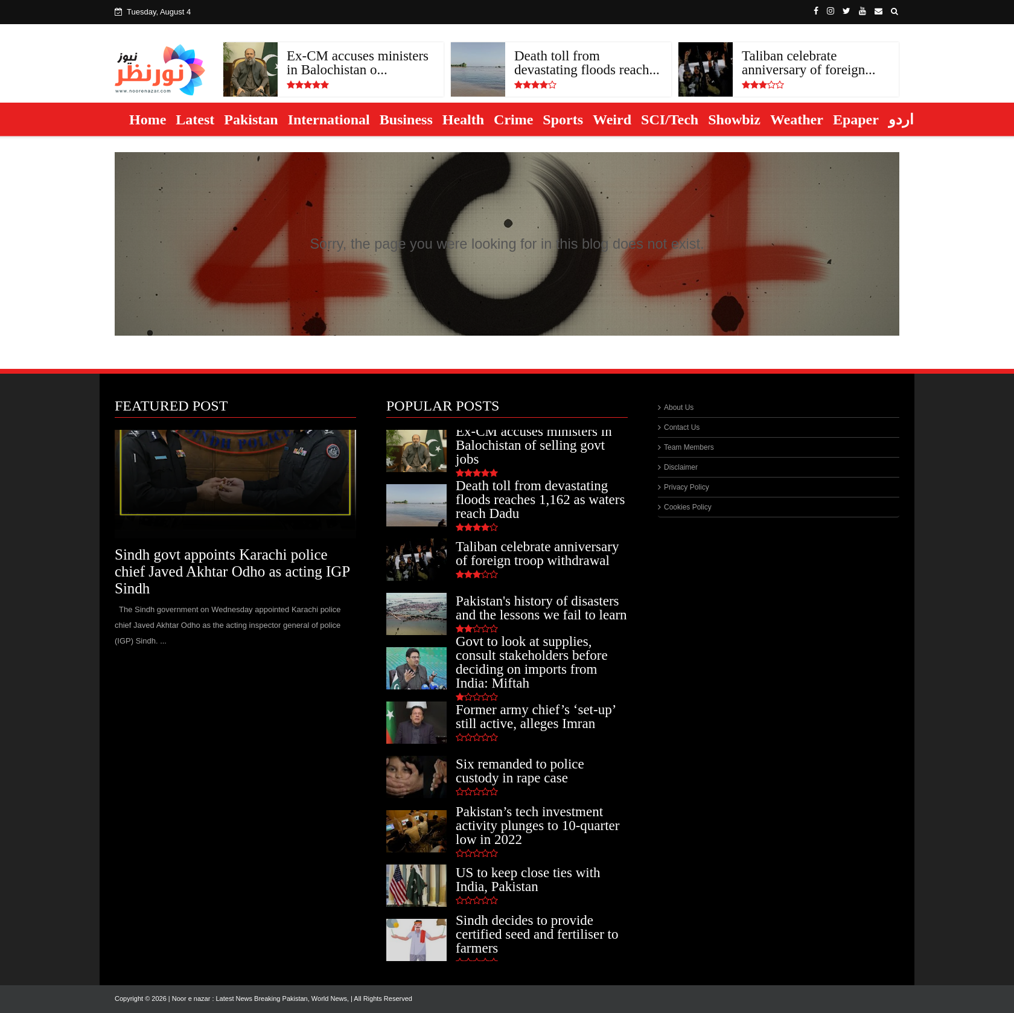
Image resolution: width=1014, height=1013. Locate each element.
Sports (563, 119)
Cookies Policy (688, 507)
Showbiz (734, 119)
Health (463, 119)
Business (406, 119)
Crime (513, 119)
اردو (901, 119)
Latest (195, 119)
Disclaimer (681, 467)
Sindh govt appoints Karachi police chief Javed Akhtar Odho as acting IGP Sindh (232, 571)
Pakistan (251, 119)
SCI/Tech (669, 119)
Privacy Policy (686, 487)
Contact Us (682, 427)
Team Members (689, 447)
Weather (796, 119)
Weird (612, 119)
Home (147, 119)
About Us (679, 407)
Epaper (856, 119)
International (329, 119)
